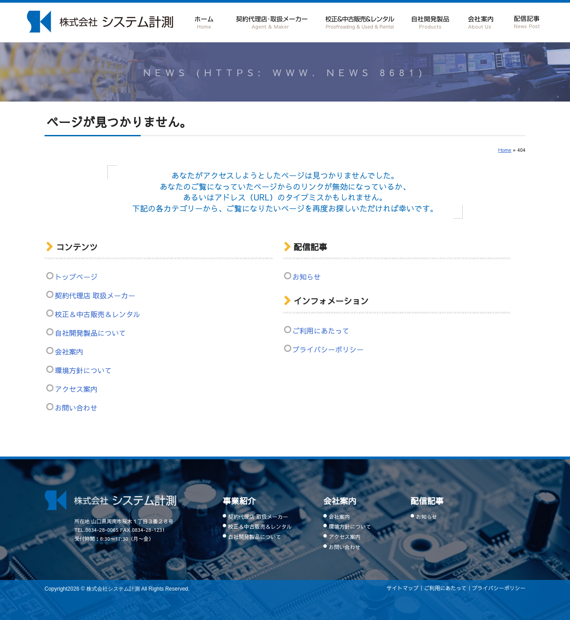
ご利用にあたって (321, 330)
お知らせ (307, 276)
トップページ (76, 276)
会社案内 (480, 20)
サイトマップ (403, 587)
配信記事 (526, 20)
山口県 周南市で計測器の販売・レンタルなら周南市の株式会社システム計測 (100, 22)
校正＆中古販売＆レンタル (359, 20)
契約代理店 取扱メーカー (271, 20)
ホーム (204, 20)
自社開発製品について (430, 20)
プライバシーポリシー (328, 349)
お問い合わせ (76, 407)
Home (505, 150)
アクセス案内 (76, 389)
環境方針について (83, 370)
